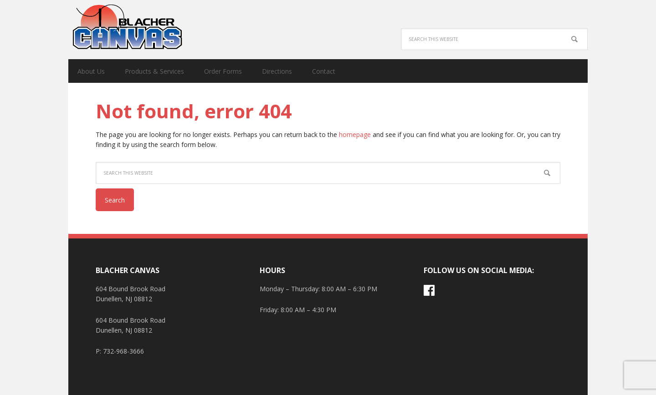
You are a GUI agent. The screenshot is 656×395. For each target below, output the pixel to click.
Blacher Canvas (127, 27)
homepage (355, 134)
